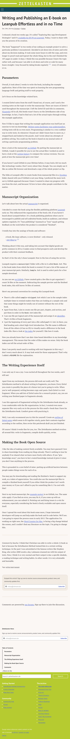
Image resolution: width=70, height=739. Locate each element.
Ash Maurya (11, 240)
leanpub (16, 567)
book (12, 567)
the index (29, 331)
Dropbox (63, 175)
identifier (61, 316)
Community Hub (9, 701)
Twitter (23, 29)
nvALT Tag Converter (44, 717)
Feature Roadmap (44, 701)
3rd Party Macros (43, 714)
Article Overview (9, 689)
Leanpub (61, 209)
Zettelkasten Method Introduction (14, 686)
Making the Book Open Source (14, 663)
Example (6, 111)
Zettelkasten (35, 3)
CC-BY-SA (15, 732)
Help (39, 704)
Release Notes (42, 698)
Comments (7, 667)
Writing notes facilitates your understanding (46, 126)
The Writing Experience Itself (13, 659)
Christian (17, 29)
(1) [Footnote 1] (50, 64)
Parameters (8, 651)
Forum (6, 704)
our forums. (29, 604)
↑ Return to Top (7, 671)
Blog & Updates (43, 710)
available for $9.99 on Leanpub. (31, 37)
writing (8, 567)
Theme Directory (43, 695)
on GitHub (32, 148)
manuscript (33, 203)
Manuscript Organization (12, 655)
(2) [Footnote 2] (18, 239)
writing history (23, 154)
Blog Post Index (9, 692)
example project (36, 494)
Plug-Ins (41, 692)
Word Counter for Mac (33, 521)
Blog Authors (8, 707)
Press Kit (41, 720)
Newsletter (41, 723)
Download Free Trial (44, 689)
